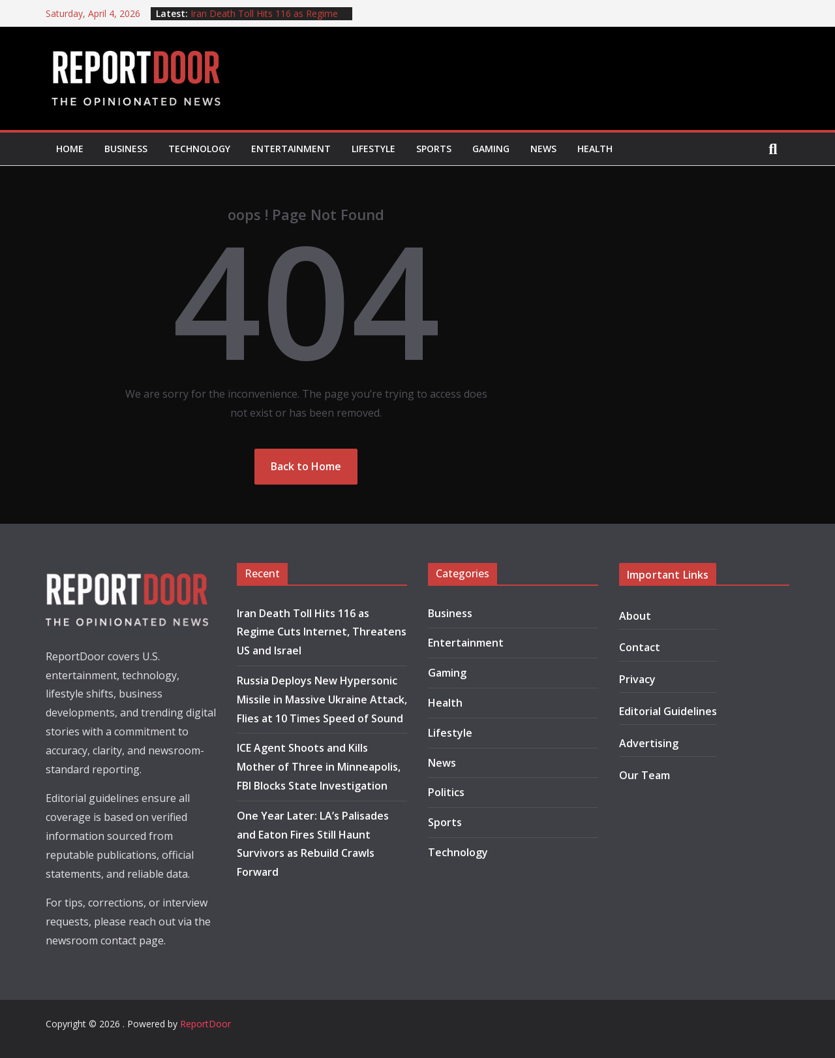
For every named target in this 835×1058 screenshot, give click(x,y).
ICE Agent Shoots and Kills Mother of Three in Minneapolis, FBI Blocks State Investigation (319, 767)
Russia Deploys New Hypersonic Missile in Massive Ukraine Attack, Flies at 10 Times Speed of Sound (322, 699)
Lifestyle (373, 148)
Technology (199, 148)
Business (125, 148)
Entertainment (291, 148)
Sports (433, 148)
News (543, 148)
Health (595, 148)
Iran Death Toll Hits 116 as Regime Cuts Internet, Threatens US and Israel (321, 632)
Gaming (490, 148)
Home (70, 148)
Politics (446, 792)
